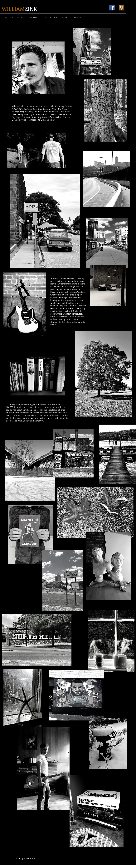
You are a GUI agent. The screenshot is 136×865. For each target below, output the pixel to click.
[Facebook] (112, 7)
